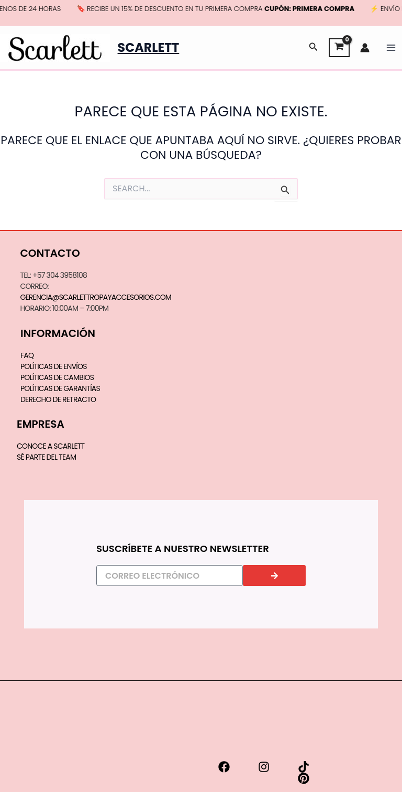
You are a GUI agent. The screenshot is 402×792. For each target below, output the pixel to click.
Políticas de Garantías (60, 388)
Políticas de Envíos (53, 366)
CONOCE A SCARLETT (50, 446)
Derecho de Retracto (58, 399)
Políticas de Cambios (57, 377)
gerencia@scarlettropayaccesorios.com (95, 297)
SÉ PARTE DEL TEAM (46, 457)
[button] (313, 47)
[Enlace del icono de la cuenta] (365, 47)
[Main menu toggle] (391, 48)
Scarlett (149, 47)
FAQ (27, 355)
